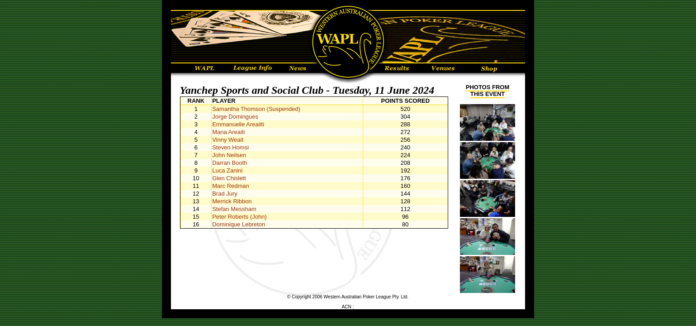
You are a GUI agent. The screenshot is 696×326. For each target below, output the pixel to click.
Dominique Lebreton (238, 224)
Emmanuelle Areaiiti (238, 124)
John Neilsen (229, 155)
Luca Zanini (227, 170)
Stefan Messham (234, 209)
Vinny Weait (227, 139)
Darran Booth (229, 162)
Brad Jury (224, 193)
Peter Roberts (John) (239, 216)
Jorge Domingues (235, 116)
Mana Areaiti (228, 132)
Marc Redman (230, 185)
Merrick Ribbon (231, 201)
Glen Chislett (229, 178)
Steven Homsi (230, 147)
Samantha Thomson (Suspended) (256, 108)
